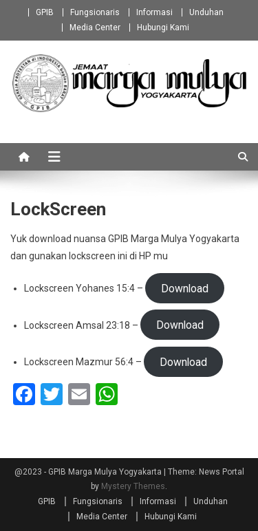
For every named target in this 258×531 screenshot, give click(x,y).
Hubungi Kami (163, 27)
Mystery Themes (133, 486)
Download (184, 287)
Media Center (94, 27)
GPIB (45, 12)
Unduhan (206, 12)
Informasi (154, 12)
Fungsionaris (95, 12)
